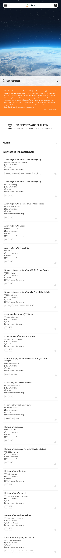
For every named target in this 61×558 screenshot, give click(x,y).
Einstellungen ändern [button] (37, 553)
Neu (34, 172)
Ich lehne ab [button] (22, 553)
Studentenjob (15, 172)
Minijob (22, 172)
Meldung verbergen (50, 109)
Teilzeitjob (28, 172)
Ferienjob (7, 172)
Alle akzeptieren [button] (9, 553)
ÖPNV (38, 172)
